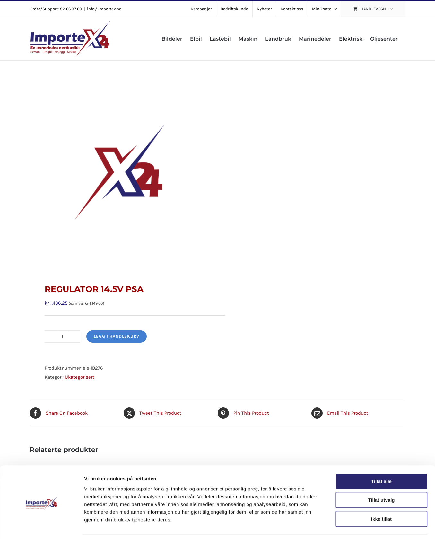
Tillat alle (381, 460)
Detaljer (342, 526)
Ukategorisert (79, 377)
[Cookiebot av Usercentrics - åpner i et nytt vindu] (41, 526)
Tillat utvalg (381, 479)
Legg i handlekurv (116, 336)
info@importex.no (104, 8)
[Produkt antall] (62, 336)
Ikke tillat (381, 498)
